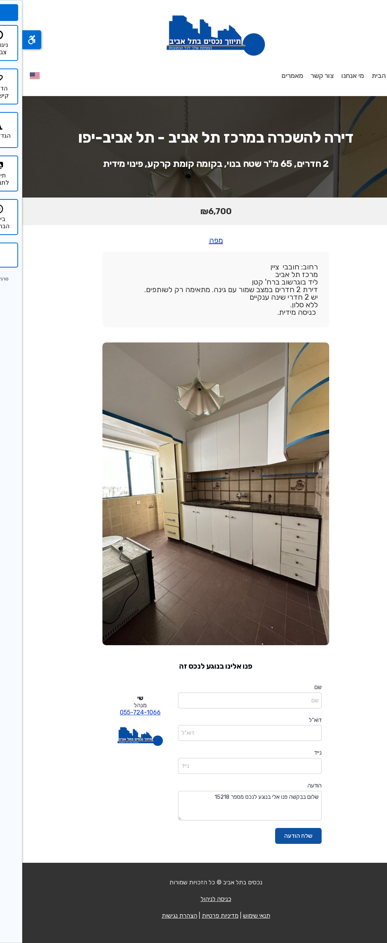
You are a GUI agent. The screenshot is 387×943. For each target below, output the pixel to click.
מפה (194, 240)
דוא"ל (292, 720)
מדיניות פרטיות (198, 915)
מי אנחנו (330, 76)
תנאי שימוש (234, 915)
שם (295, 687)
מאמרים (270, 76)
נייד (295, 752)
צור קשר (299, 76)
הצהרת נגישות (157, 915)
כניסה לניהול (193, 899)
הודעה (292, 785)
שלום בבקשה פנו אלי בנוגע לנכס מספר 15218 (227, 806)
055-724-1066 (118, 712)
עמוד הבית (364, 76)
